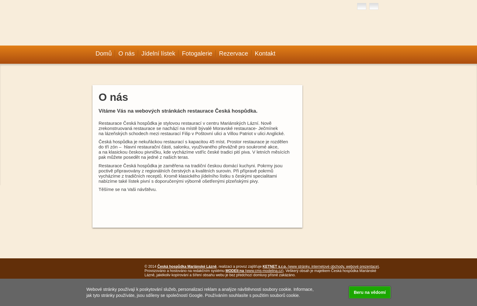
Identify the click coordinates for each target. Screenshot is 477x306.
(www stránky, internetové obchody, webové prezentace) (321, 266)
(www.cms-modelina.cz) (254, 271)
